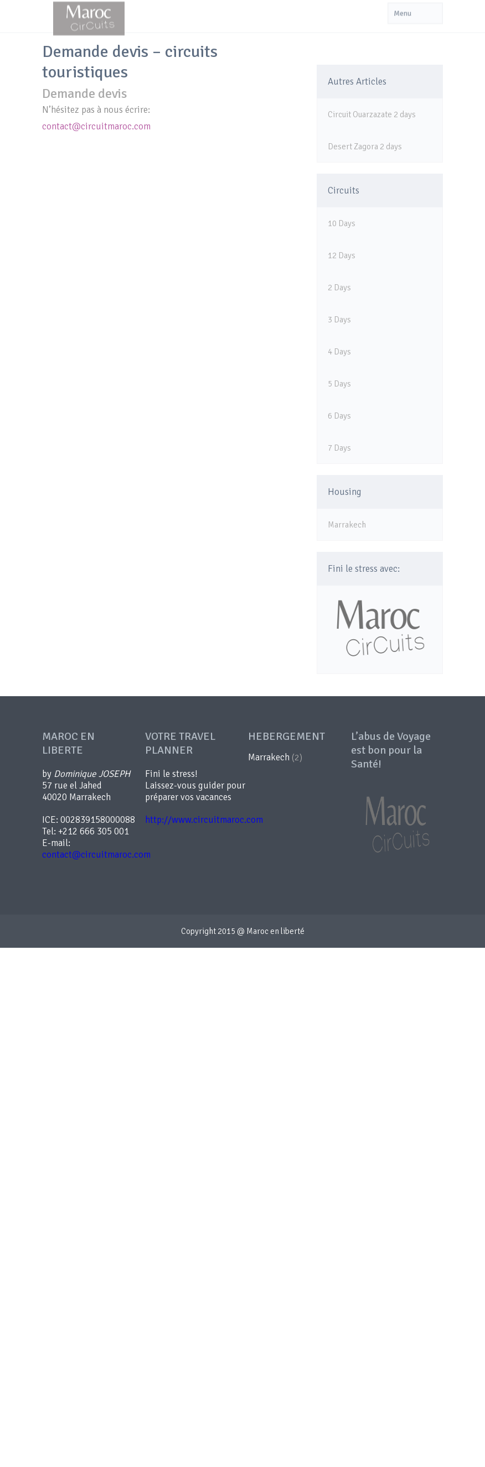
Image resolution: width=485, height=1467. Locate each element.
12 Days (341, 255)
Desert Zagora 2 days (365, 147)
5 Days (339, 384)
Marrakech (347, 525)
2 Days (339, 288)
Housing (345, 492)
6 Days (339, 416)
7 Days (339, 448)
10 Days (341, 223)
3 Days (339, 320)
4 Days (339, 352)
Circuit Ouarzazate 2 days (372, 114)
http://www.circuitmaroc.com (204, 820)
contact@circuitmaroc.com (96, 126)
